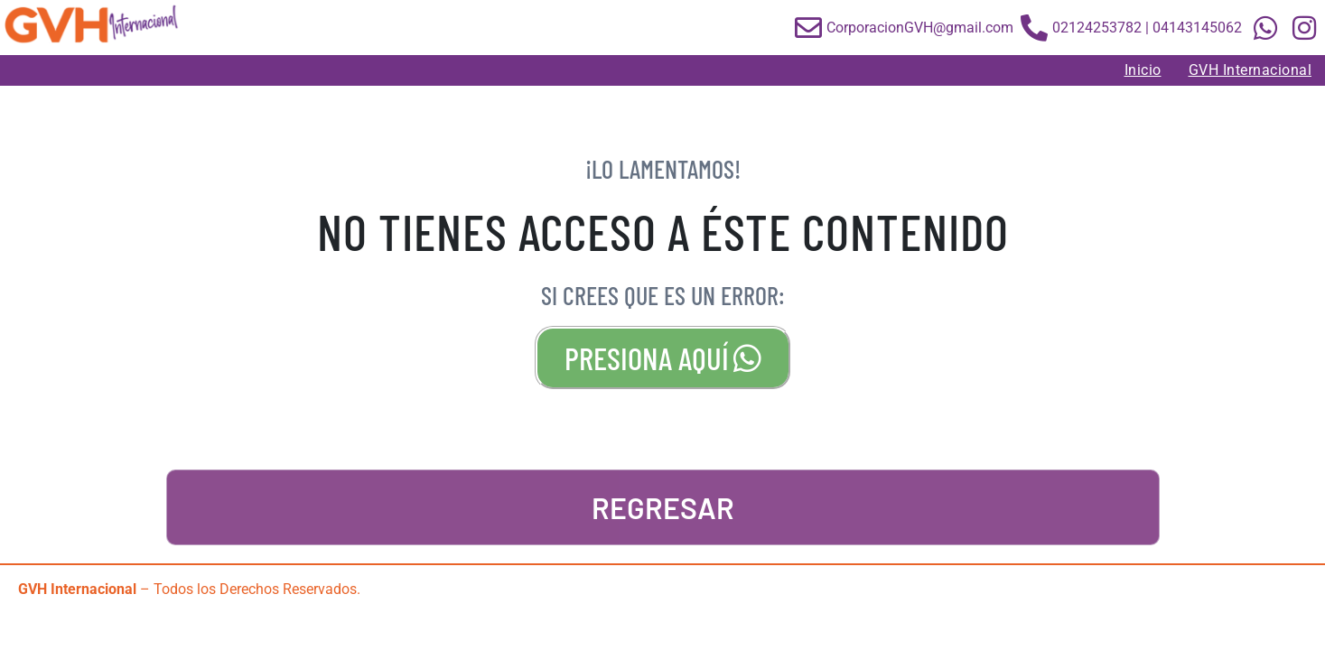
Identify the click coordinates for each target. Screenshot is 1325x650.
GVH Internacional (1250, 70)
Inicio (1143, 70)
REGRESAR (663, 507)
